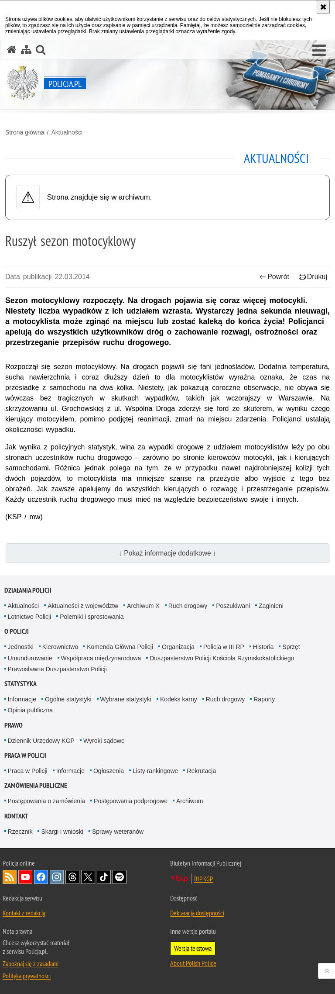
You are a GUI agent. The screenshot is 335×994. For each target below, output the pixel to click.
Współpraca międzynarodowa (101, 658)
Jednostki (21, 646)
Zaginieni (271, 605)
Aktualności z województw (83, 605)
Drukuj (313, 276)
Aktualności (66, 132)
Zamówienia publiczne (35, 785)
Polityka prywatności (27, 975)
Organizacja (178, 646)
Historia (263, 646)
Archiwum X (143, 605)
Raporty (264, 699)
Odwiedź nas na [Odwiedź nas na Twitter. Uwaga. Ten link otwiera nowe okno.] (88, 877)
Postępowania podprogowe (131, 800)
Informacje (22, 699)
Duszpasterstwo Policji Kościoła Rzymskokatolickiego (222, 658)
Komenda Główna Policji (120, 646)
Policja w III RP (223, 646)
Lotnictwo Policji (29, 616)
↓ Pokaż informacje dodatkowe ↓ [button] (167, 553)
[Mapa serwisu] (26, 49)
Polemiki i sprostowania (91, 616)
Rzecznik (20, 831)
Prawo (13, 725)
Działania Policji (27, 590)
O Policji (16, 631)
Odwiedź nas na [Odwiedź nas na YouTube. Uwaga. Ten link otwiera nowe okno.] (25, 877)
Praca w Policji (25, 755)
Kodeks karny (178, 699)
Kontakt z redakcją (24, 912)
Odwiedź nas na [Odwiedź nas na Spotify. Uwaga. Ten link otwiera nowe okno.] (119, 877)
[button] (319, 50)
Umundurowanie (30, 658)
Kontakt (16, 816)
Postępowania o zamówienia (46, 800)
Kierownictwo (60, 646)
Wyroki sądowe (104, 740)
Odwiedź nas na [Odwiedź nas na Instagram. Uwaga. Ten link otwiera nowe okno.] (57, 877)
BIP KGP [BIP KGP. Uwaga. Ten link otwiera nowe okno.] (203, 878)
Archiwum (189, 800)
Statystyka (20, 683)
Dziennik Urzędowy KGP (41, 740)
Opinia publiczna (30, 710)
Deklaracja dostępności (197, 912)
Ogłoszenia (108, 770)
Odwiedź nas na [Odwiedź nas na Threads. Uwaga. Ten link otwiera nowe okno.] (72, 877)
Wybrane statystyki (125, 699)
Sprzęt (291, 646)
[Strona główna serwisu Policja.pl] (12, 49)
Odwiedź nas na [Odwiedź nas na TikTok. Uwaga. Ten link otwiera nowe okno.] (104, 877)
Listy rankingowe (155, 770)
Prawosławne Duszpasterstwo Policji (57, 669)
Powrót (274, 276)
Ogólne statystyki (68, 699)
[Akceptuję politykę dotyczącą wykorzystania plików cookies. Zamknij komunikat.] (323, 7)
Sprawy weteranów (118, 831)
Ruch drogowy (188, 605)
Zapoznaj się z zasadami (30, 963)
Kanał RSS (10, 877)
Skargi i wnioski (62, 831)
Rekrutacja (201, 770)
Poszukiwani (233, 605)
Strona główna (24, 132)
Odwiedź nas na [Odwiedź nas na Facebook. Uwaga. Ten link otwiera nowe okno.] (41, 877)
